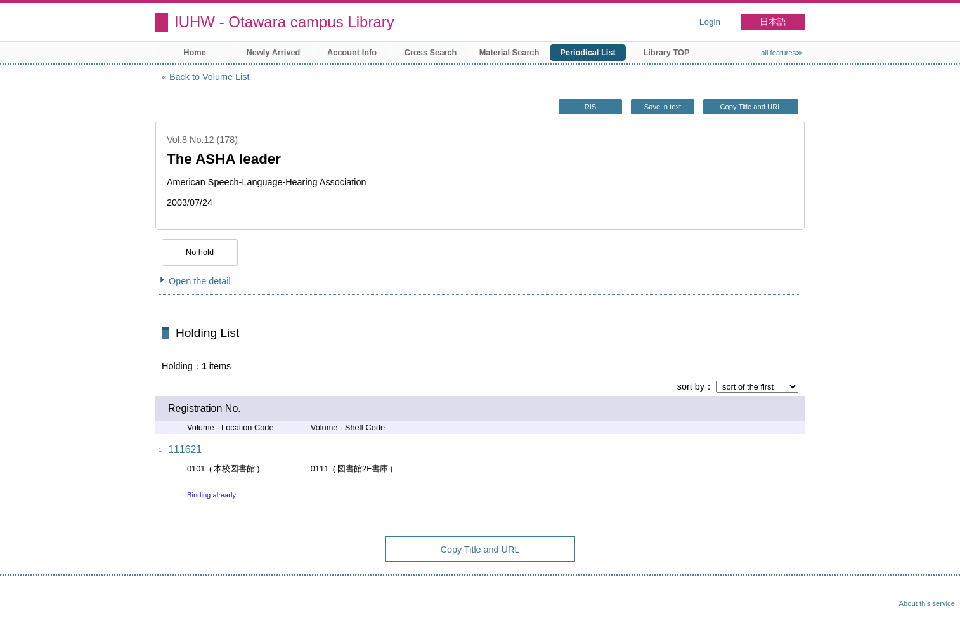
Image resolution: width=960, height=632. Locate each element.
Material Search (509, 52)
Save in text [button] (662, 106)
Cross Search (431, 52)
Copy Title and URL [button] (750, 106)
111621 (185, 449)
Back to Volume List (209, 77)
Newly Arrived (274, 52)
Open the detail (200, 281)
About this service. (928, 603)
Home (194, 52)
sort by (690, 386)
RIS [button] (591, 106)
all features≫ (782, 52)
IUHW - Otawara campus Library (284, 21)
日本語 (773, 22)
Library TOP (666, 52)
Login (709, 22)
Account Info (352, 52)
